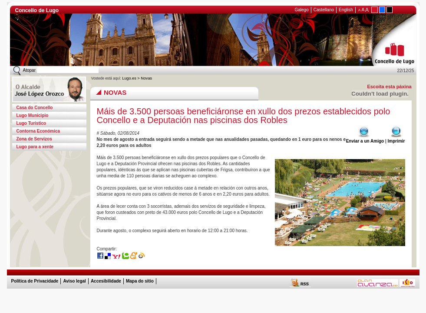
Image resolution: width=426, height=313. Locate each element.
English (346, 9)
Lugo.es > (131, 78)
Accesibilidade (106, 281)
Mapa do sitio (140, 281)
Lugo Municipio (33, 115)
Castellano (324, 9)
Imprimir (396, 138)
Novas (146, 78)
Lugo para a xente (35, 146)
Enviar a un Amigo (365, 138)
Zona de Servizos (34, 139)
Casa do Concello (35, 107)
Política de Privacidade (35, 281)
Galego (302, 9)
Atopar (29, 70)
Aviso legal (74, 281)
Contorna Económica (38, 131)
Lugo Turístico (31, 123)
